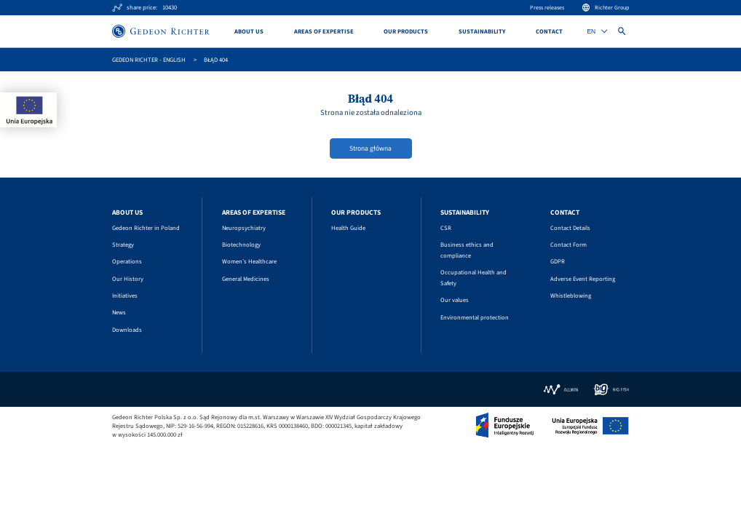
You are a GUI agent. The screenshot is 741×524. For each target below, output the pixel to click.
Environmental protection (474, 317)
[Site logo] (161, 31)
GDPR (557, 261)
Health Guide (348, 227)
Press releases (547, 8)
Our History (127, 278)
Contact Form (568, 244)
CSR (445, 227)
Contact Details (570, 227)
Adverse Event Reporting (582, 278)
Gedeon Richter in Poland (146, 227)
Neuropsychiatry (244, 227)
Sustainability (482, 31)
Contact (549, 31)
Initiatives (125, 295)
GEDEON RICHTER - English (149, 59)
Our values (454, 299)
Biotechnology (241, 244)
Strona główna (370, 148)
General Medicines (245, 278)
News (119, 312)
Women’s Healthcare (249, 261)
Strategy (123, 244)
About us (248, 31)
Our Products (406, 31)
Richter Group (605, 8)
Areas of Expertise (324, 31)
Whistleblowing (570, 295)
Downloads (127, 329)
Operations (127, 261)
